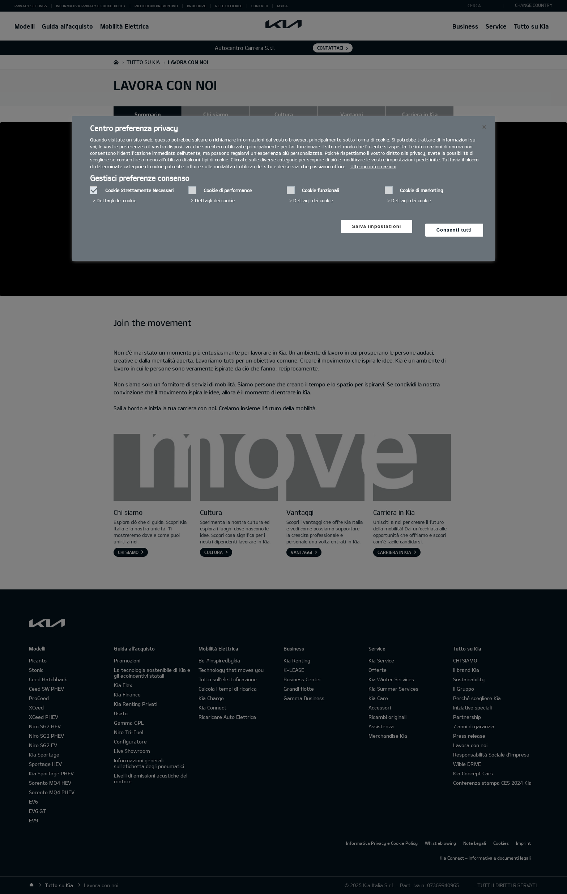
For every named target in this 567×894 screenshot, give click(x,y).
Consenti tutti (454, 230)
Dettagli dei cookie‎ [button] (116, 200)
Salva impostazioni (376, 226)
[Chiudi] (484, 127)
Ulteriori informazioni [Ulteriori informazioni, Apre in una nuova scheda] (373, 166)
